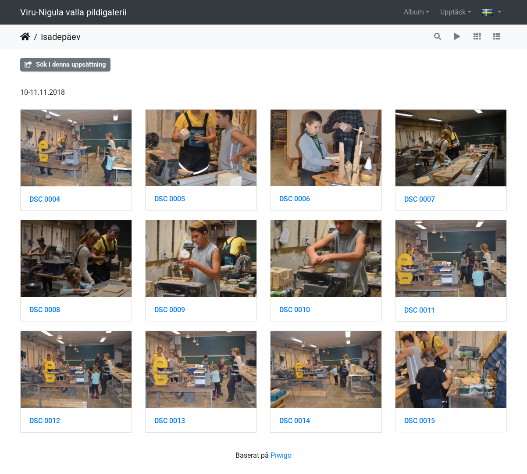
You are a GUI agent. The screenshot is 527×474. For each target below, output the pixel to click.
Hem (25, 36)
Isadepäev (61, 37)
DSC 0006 (294, 199)
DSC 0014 (294, 421)
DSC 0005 (169, 199)
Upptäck (453, 12)
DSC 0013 (169, 421)
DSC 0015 (419, 421)
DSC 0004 (44, 199)
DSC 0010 (294, 310)
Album (414, 12)
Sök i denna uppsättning (65, 64)
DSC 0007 (419, 199)
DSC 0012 (44, 421)
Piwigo (281, 455)
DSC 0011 (419, 310)
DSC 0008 (44, 310)
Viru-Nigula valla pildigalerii (73, 12)
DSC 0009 (169, 310)
